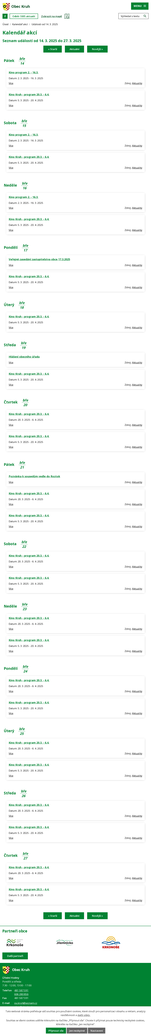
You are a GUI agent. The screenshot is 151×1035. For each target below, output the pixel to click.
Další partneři (15, 956)
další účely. (84, 1015)
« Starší (52, 49)
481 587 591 (21, 990)
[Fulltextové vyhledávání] (133, 16)
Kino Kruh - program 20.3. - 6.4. (29, 94)
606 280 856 (21, 994)
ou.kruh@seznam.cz (25, 1003)
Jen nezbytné (77, 1030)
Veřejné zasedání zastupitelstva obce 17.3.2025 (39, 259)
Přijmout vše (56, 1030)
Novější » (97, 49)
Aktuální (74, 49)
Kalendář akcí (20, 24)
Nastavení (96, 1030)
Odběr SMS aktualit (23, 16)
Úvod (6, 24)
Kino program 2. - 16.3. (23, 72)
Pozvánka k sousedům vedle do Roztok (34, 476)
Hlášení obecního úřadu (24, 356)
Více (11, 83)
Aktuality (137, 83)
